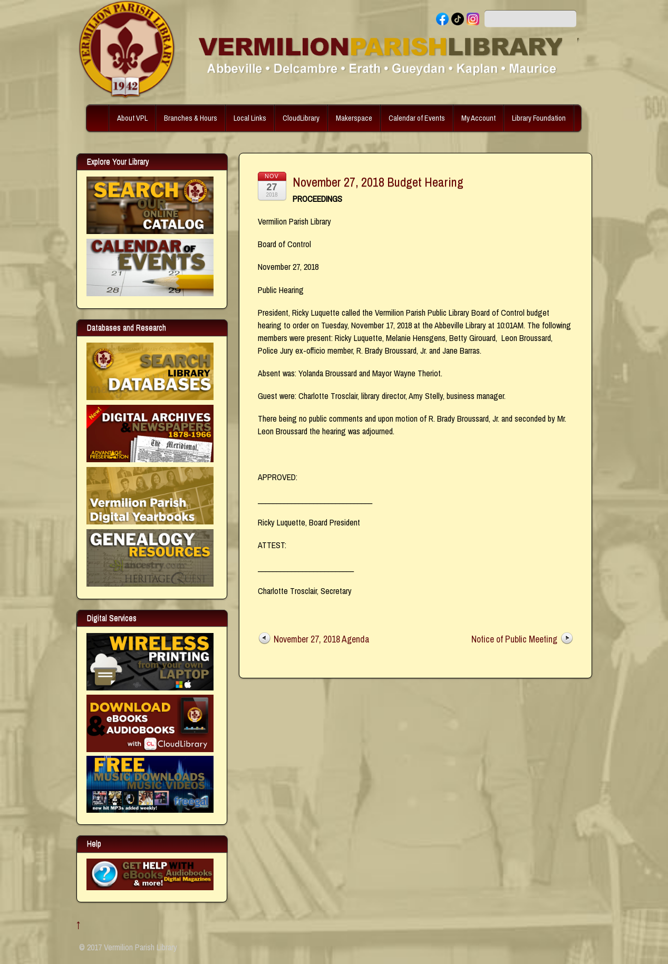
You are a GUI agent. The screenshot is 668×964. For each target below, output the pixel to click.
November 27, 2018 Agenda (322, 639)
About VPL (132, 118)
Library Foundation (539, 118)
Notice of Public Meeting (514, 639)
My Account (478, 118)
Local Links (250, 118)
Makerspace (354, 118)
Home (98, 118)
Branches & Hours (190, 118)
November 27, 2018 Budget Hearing (378, 181)
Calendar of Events (417, 118)
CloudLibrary (301, 118)
